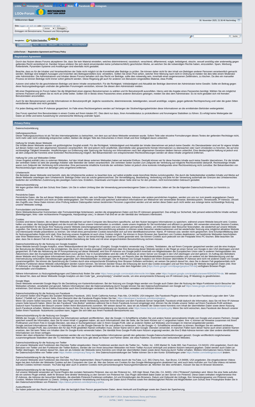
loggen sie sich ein (28, 26)
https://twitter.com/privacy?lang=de (77, 352)
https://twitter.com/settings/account (204, 352)
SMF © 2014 (116, 397)
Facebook (82, 6)
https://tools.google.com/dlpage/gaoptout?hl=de (171, 266)
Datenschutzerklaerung (135, 400)
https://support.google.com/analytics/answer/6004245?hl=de (193, 273)
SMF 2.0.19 (104, 397)
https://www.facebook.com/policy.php (153, 308)
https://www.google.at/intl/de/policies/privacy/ (209, 286)
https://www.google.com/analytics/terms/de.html (125, 273)
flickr (63, 6)
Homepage (30, 6)
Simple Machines (130, 397)
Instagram (98, 6)
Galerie (46, 6)
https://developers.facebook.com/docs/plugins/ (141, 298)
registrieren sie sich (51, 26)
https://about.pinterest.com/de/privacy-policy (81, 382)
